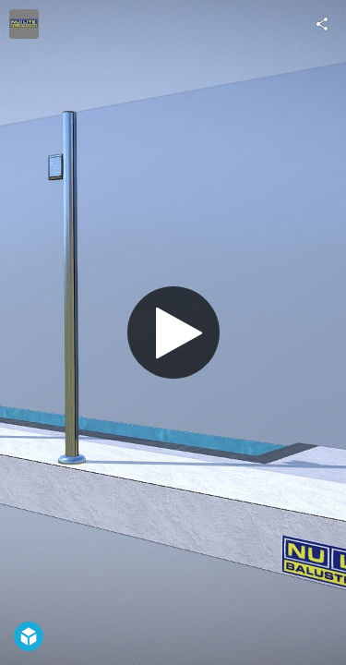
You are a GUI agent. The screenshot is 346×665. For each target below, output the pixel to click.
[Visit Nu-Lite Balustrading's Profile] (24, 24)
